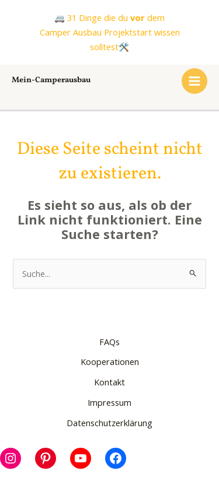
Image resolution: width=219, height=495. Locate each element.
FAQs (109, 341)
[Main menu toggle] (194, 81)
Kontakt (109, 382)
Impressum (109, 402)
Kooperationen (110, 361)
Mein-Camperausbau (51, 80)
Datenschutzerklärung (109, 423)
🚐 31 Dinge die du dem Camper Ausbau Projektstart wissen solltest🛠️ (110, 32)
